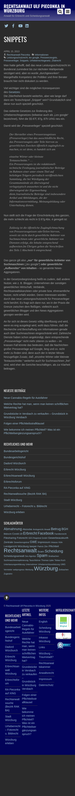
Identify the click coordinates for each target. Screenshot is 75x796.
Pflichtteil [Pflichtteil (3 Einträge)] (54, 546)
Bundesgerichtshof (15, 457)
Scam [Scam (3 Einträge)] (41, 551)
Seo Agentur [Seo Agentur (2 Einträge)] (30, 556)
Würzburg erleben (14, 512)
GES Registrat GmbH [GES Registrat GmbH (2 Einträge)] (37, 538)
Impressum (45, 679)
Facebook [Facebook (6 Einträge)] (46, 533)
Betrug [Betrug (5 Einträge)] (56, 529)
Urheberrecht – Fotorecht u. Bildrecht (25, 506)
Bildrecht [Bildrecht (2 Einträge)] (7, 534)
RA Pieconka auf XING (17, 487)
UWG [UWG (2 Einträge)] (63, 564)
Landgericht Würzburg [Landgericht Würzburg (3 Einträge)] (16, 546)
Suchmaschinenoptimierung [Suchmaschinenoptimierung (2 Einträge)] (16, 560)
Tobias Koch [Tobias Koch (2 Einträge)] (60, 560)
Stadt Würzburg (13, 499)
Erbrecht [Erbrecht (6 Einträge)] (30, 533)
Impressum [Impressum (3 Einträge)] (44, 542)
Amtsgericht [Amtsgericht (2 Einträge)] (38, 529)
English (43, 621)
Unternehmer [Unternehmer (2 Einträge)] (31, 564)
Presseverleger (11, 60)
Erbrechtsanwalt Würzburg (19, 475)
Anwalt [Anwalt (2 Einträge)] (47, 529)
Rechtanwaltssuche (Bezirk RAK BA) (25, 493)
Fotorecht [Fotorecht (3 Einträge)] (22, 537)
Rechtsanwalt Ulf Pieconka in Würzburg (25, 606)
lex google (34, 57)
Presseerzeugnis (48, 57)
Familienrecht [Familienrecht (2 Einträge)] (61, 534)
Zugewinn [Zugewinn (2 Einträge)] (8, 574)
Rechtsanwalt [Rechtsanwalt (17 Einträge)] (20, 550)
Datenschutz (46, 685)
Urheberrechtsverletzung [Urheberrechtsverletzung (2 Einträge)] (49, 564)
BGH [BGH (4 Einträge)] (65, 529)
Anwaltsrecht (46, 672)
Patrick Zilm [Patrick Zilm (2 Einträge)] (43, 546)
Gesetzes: (14, 92)
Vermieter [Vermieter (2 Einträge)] (8, 569)
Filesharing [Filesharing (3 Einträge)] (10, 537)
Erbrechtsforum (13, 481)
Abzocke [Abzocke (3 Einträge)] (27, 529)
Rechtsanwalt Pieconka (18, 55)
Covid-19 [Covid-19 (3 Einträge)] (17, 533)
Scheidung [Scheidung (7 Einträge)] (54, 551)
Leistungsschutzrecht (17, 57)
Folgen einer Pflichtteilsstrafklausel (24, 423)
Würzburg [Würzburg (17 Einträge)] (46, 568)
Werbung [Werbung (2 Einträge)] (29, 569)
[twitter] (6, 25)
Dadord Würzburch (15, 463)
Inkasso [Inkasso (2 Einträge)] (54, 542)
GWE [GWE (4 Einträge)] (33, 542)
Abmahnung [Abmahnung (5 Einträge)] (13, 529)
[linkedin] (27, 25)
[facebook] (13, 25)
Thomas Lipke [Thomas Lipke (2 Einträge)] (47, 560)
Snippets (24, 60)
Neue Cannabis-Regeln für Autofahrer (26, 397)
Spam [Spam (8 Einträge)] (42, 555)
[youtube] (20, 25)
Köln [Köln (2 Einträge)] (60, 542)
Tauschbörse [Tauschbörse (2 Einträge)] (34, 560)
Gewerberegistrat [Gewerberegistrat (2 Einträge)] (21, 542)
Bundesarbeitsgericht (16, 451)
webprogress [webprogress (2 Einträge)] (19, 569)
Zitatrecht (56, 60)
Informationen (42, 55)
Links (42, 647)
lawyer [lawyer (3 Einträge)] (33, 546)
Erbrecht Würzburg (15, 469)
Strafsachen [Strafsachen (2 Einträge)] (53, 556)
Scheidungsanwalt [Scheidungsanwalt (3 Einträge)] (14, 556)
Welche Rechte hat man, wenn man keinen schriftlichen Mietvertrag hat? (29, 649)
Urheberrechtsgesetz (40, 60)
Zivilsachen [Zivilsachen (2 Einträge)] (63, 569)
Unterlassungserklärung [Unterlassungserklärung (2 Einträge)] (14, 564)
